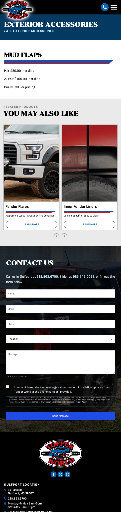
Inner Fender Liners (80, 206)
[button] (105, 7)
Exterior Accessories (33, 31)
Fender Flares (17, 206)
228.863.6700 (47, 277)
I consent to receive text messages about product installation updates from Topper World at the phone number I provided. (61, 390)
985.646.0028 (83, 277)
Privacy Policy (81, 402)
